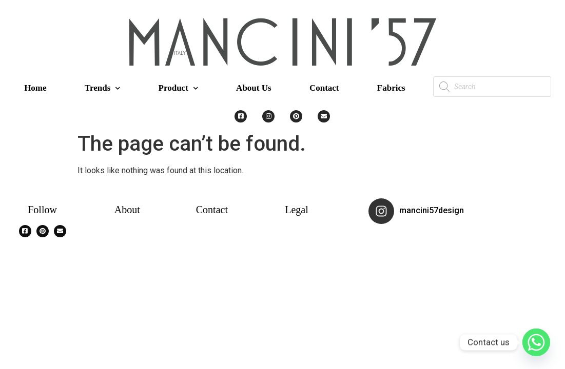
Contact (324, 88)
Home (35, 88)
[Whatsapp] (536, 342)
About (127, 209)
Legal (296, 209)
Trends (102, 88)
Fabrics (391, 88)
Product (178, 88)
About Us (253, 88)
